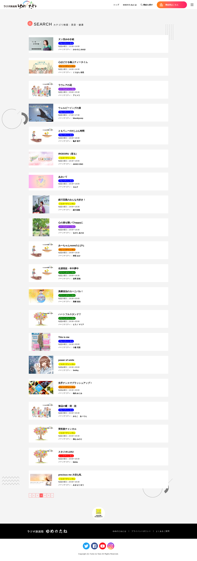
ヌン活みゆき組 (66, 39)
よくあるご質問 (162, 531)
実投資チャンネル (67, 429)
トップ (116, 5)
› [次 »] (52, 495)
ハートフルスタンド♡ (69, 314)
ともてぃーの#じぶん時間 (71, 131)
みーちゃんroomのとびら (71, 245)
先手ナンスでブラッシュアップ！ (75, 383)
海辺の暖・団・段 (67, 406)
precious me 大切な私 (69, 475)
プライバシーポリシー (141, 531)
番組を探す (147, 5)
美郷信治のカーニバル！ (70, 291)
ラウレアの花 (65, 85)
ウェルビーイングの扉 (69, 108)
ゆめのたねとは (130, 5)
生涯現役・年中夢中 (68, 268)
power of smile (66, 360)
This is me (63, 337)
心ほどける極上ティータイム (73, 62)
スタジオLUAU (66, 452)
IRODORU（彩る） (68, 154)
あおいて (62, 177)
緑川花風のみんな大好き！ (71, 199)
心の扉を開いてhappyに (70, 222)
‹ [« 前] (30, 495)
